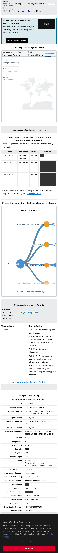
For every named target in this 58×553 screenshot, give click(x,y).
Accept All (29, 549)
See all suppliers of (30, 292)
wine (6, 330)
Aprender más (34, 194)
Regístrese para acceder (32, 313)
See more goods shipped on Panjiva (29, 382)
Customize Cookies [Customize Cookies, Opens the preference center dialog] (29, 542)
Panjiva (9, 3)
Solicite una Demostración (17, 40)
